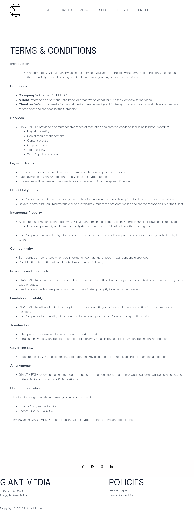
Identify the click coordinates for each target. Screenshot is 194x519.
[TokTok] (82, 466)
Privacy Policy (118, 491)
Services (65, 10)
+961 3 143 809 (11, 491)
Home (46, 10)
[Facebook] (92, 466)
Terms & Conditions (122, 495)
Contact (121, 10)
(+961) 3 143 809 (41, 411)
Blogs (102, 10)
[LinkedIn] (111, 466)
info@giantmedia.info (42, 406)
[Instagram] (101, 466)
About (85, 10)
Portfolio (144, 10)
